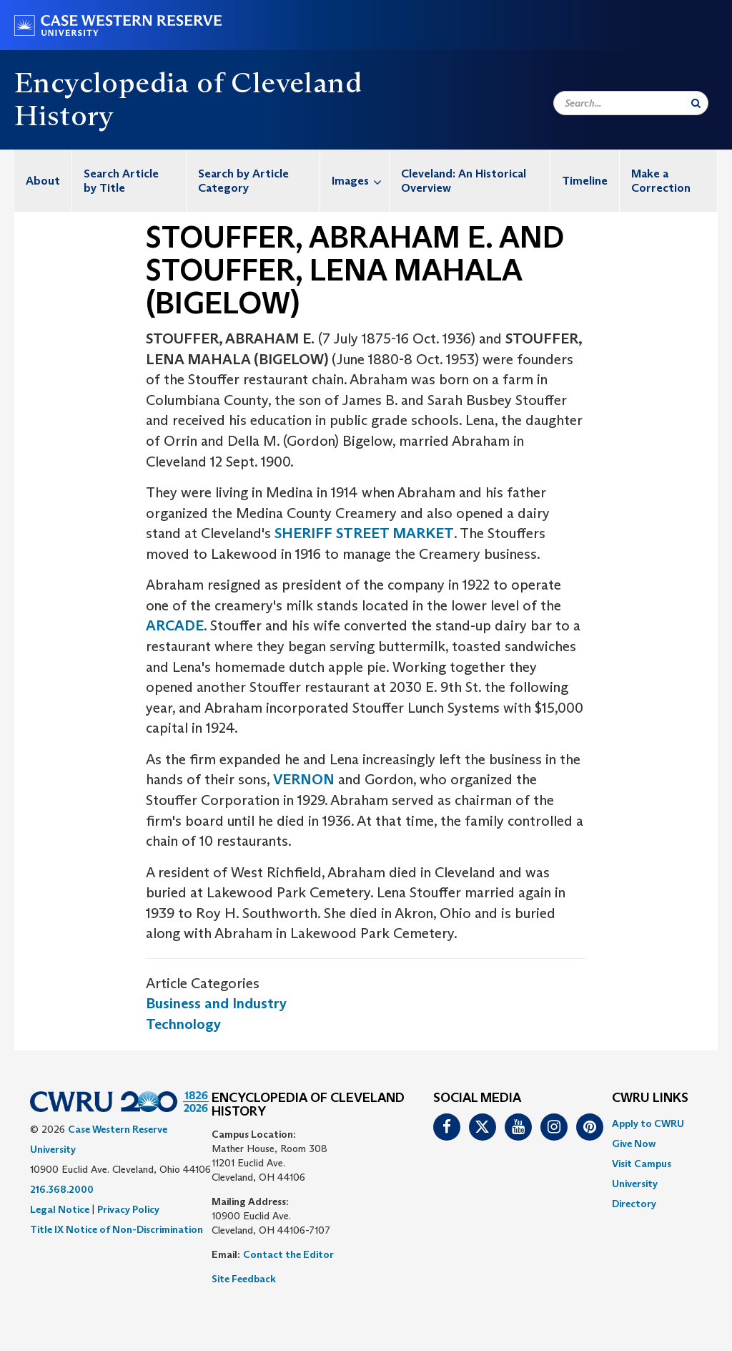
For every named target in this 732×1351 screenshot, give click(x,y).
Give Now (634, 1143)
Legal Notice (59, 1209)
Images (360, 181)
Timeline (585, 180)
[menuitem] (43, 181)
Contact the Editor (288, 1254)
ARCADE (175, 625)
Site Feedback (244, 1278)
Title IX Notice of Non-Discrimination (116, 1229)
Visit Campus (641, 1163)
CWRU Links (650, 1098)
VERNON (304, 779)
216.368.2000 (62, 1189)
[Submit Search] (696, 103)
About (43, 180)
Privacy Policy (128, 1209)
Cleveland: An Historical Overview (463, 181)
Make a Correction (661, 181)
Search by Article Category (243, 181)
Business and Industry (216, 1003)
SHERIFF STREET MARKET (364, 533)
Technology (183, 1024)
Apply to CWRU (648, 1123)
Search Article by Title (121, 181)
